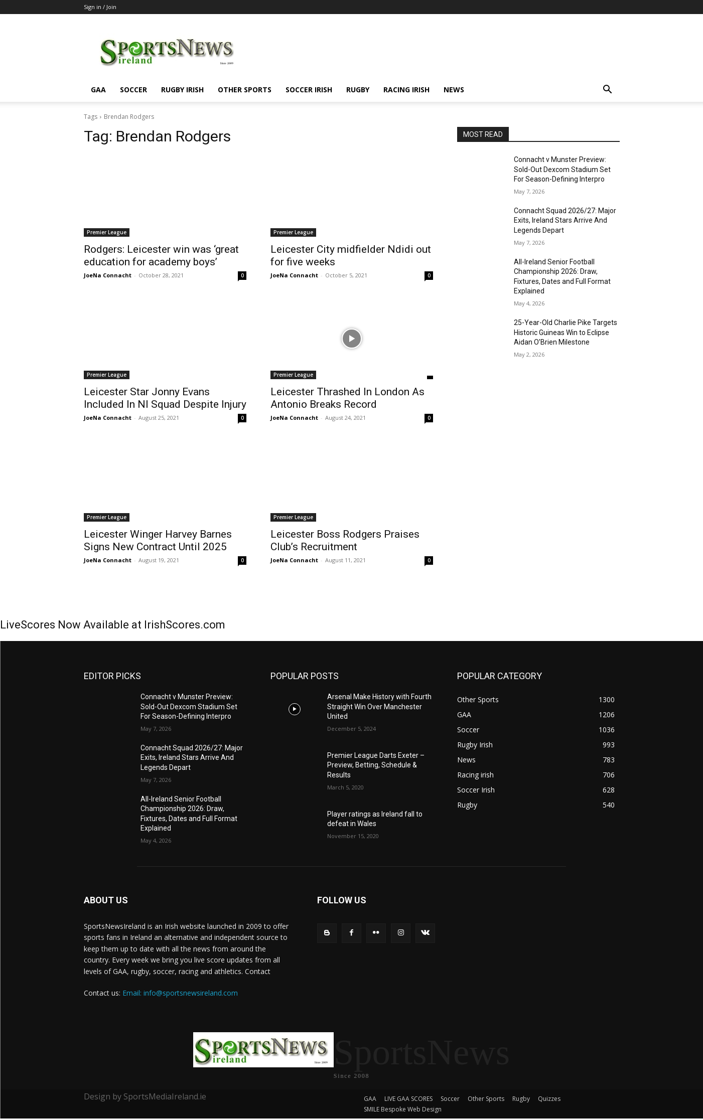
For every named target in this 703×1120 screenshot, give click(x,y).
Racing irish (406, 89)
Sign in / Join (100, 7)
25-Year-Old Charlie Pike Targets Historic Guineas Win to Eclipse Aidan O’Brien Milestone (565, 332)
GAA (98, 89)
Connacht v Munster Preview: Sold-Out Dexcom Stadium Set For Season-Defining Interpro (562, 169)
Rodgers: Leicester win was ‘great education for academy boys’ (161, 255)
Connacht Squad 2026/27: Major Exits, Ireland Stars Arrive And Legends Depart (565, 220)
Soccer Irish (309, 89)
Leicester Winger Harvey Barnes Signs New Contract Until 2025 (158, 540)
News (454, 89)
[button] (608, 90)
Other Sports (244, 89)
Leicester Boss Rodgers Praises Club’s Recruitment (344, 540)
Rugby (357, 89)
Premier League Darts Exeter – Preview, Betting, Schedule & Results (376, 765)
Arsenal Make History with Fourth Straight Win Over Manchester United (379, 706)
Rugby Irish (182, 89)
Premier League (106, 232)
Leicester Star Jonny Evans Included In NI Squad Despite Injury (165, 398)
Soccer (133, 89)
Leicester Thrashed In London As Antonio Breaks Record (347, 398)
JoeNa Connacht (107, 275)
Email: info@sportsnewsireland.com (180, 993)
